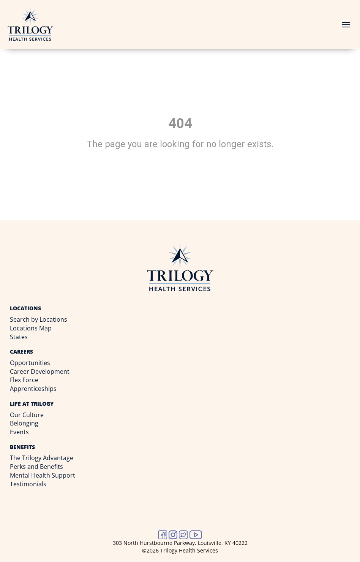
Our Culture (27, 415)
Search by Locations (38, 319)
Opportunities (30, 363)
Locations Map (31, 328)
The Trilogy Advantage (41, 458)
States (19, 337)
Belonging (24, 423)
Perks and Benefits (36, 466)
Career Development (39, 371)
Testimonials (28, 484)
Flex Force (24, 380)
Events (19, 432)
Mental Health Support (42, 475)
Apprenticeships (33, 388)
